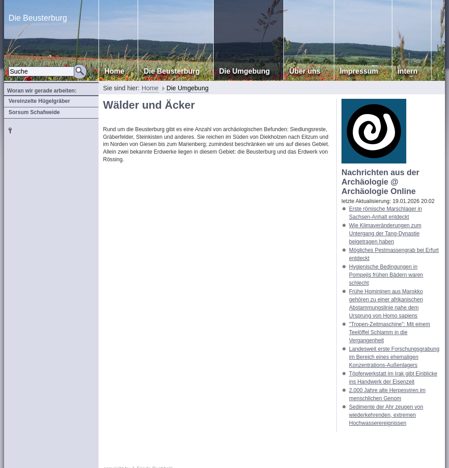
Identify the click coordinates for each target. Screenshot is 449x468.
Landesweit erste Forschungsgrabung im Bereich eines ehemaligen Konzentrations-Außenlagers (394, 357)
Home (150, 88)
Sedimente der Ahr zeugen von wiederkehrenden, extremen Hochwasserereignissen (386, 415)
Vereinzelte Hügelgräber (39, 101)
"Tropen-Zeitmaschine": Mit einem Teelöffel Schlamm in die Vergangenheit (389, 332)
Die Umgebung (187, 88)
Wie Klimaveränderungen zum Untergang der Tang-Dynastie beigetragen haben (385, 233)
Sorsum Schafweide (34, 112)
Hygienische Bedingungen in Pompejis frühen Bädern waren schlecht (386, 275)
